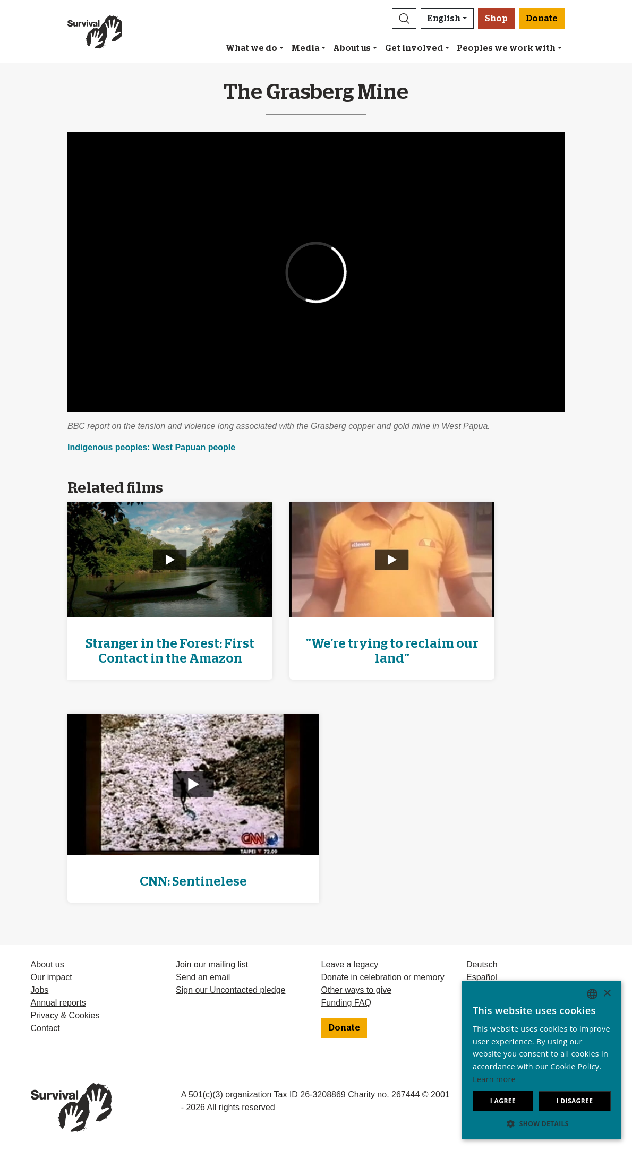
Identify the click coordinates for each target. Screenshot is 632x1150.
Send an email (203, 977)
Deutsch (482, 964)
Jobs (40, 989)
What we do (251, 48)
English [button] (444, 18)
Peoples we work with (506, 48)
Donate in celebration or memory (383, 977)
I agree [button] (503, 1100)
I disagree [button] (574, 1100)
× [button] (607, 994)
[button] (404, 18)
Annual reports (58, 1002)
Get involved (414, 48)
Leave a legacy (350, 964)
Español (481, 977)
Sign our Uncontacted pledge (230, 989)
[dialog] (541, 1060)
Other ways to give (356, 989)
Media (305, 48)
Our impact (51, 977)
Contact (45, 1028)
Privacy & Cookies (65, 1015)
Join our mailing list (212, 964)
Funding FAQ (346, 1002)
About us (352, 48)
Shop (496, 18)
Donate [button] (542, 18)
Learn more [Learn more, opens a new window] (494, 1079)
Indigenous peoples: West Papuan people (151, 447)
